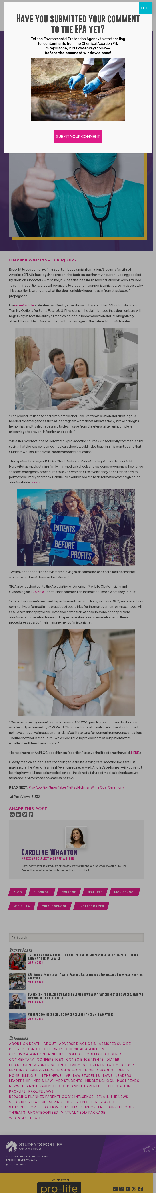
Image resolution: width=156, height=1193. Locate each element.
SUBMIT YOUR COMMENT (78, 136)
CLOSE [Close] (145, 8)
